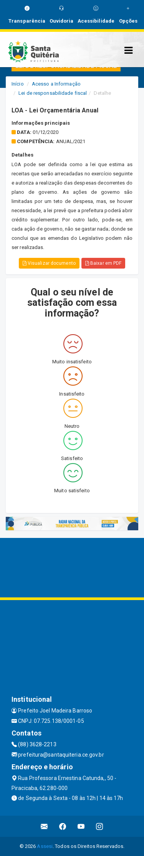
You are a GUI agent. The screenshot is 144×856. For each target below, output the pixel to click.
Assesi (45, 846)
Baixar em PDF (103, 263)
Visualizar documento (49, 263)
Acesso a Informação (56, 84)
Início (18, 84)
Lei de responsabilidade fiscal (52, 93)
